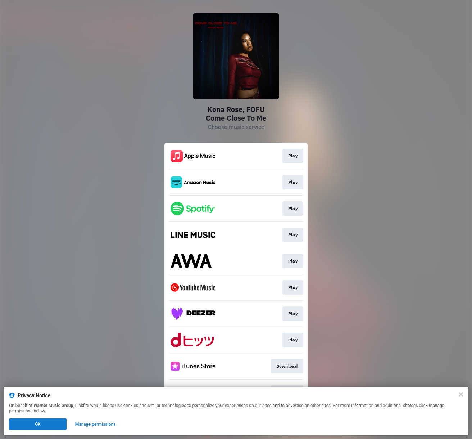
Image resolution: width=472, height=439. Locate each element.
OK (38, 424)
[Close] (461, 394)
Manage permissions (95, 424)
